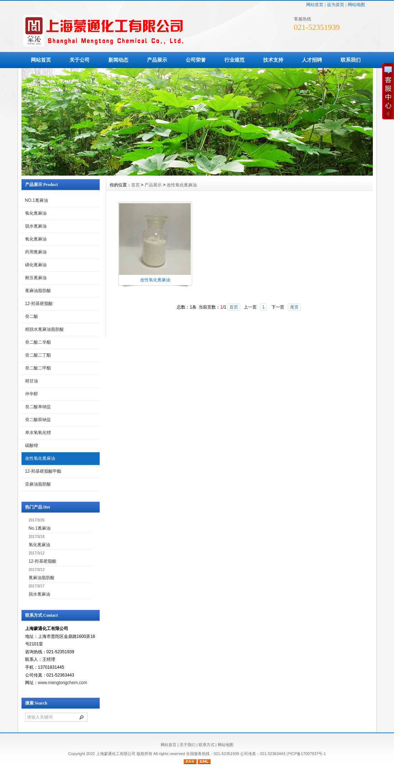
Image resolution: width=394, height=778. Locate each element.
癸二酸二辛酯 (38, 342)
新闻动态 (118, 60)
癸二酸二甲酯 (38, 368)
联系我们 (351, 60)
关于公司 (80, 60)
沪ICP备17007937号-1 (306, 753)
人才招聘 (312, 60)
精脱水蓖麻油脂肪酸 (44, 329)
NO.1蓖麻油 (36, 200)
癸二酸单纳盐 (38, 406)
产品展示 (157, 60)
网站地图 (356, 4)
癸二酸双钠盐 (38, 419)
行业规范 (234, 60)
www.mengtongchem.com (62, 682)
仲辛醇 (31, 393)
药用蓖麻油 (36, 251)
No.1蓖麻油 (40, 528)
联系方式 (206, 745)
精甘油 (31, 380)
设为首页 (335, 4)
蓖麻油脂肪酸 (38, 290)
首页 (135, 184)
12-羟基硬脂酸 (39, 303)
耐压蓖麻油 (36, 277)
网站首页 (314, 4)
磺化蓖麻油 (36, 264)
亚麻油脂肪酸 (38, 484)
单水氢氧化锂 (38, 432)
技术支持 (273, 60)
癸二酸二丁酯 (38, 355)
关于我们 (187, 745)
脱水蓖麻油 (36, 226)
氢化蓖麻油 (36, 213)
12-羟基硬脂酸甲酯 (43, 471)
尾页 (294, 307)
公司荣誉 (196, 60)
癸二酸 (31, 316)
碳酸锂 (31, 445)
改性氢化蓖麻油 (40, 458)
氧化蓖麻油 (36, 239)
